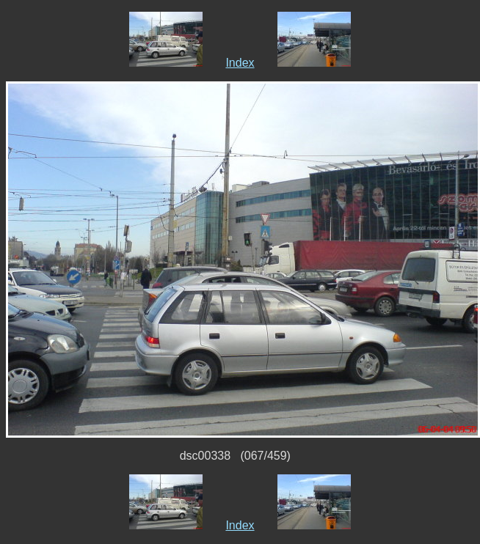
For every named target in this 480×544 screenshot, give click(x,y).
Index (239, 62)
